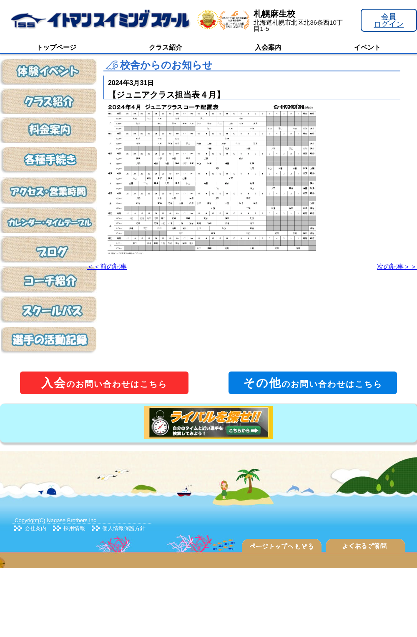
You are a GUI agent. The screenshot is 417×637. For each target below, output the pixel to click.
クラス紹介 (165, 47)
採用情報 (74, 528)
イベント (367, 47)
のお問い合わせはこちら (104, 383)
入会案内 (268, 47)
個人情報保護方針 (124, 528)
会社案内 (35, 528)
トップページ (56, 47)
